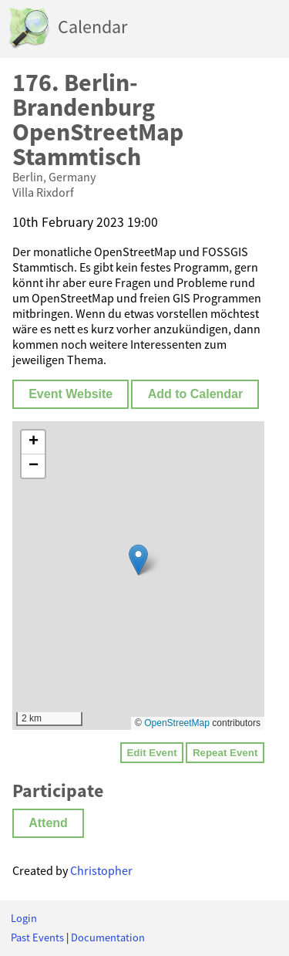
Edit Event (151, 752)
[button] (138, 560)
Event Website (71, 393)
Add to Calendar (196, 393)
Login (24, 918)
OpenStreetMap (177, 723)
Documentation (108, 937)
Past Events (37, 937)
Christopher (101, 870)
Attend (48, 822)
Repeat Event (225, 752)
